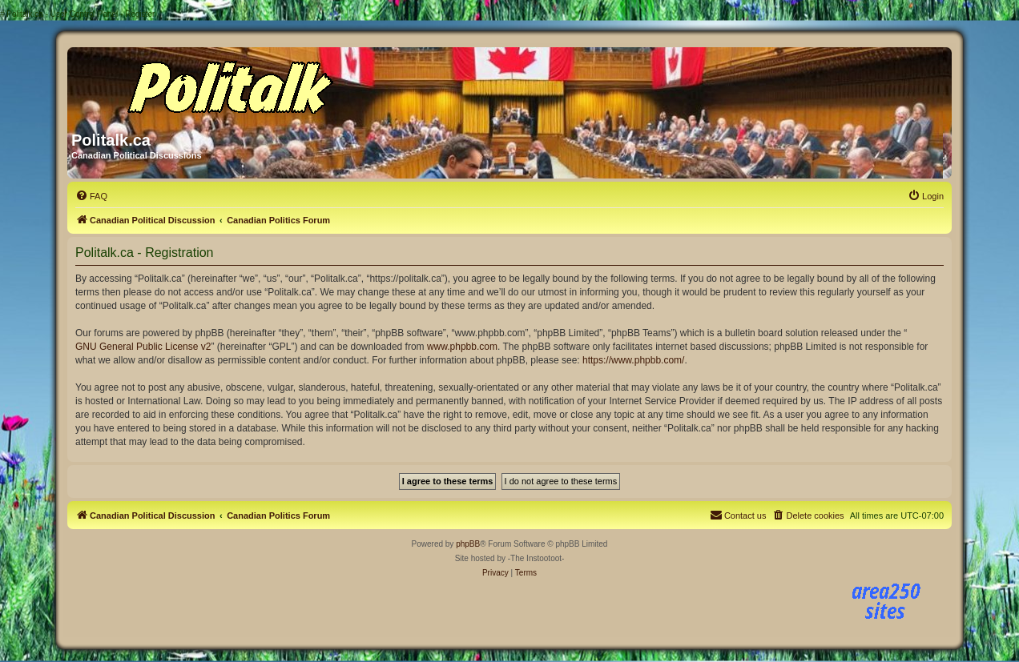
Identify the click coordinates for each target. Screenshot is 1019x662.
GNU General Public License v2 (143, 346)
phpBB (468, 544)
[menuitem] (91, 196)
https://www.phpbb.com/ (633, 360)
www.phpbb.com (462, 346)
